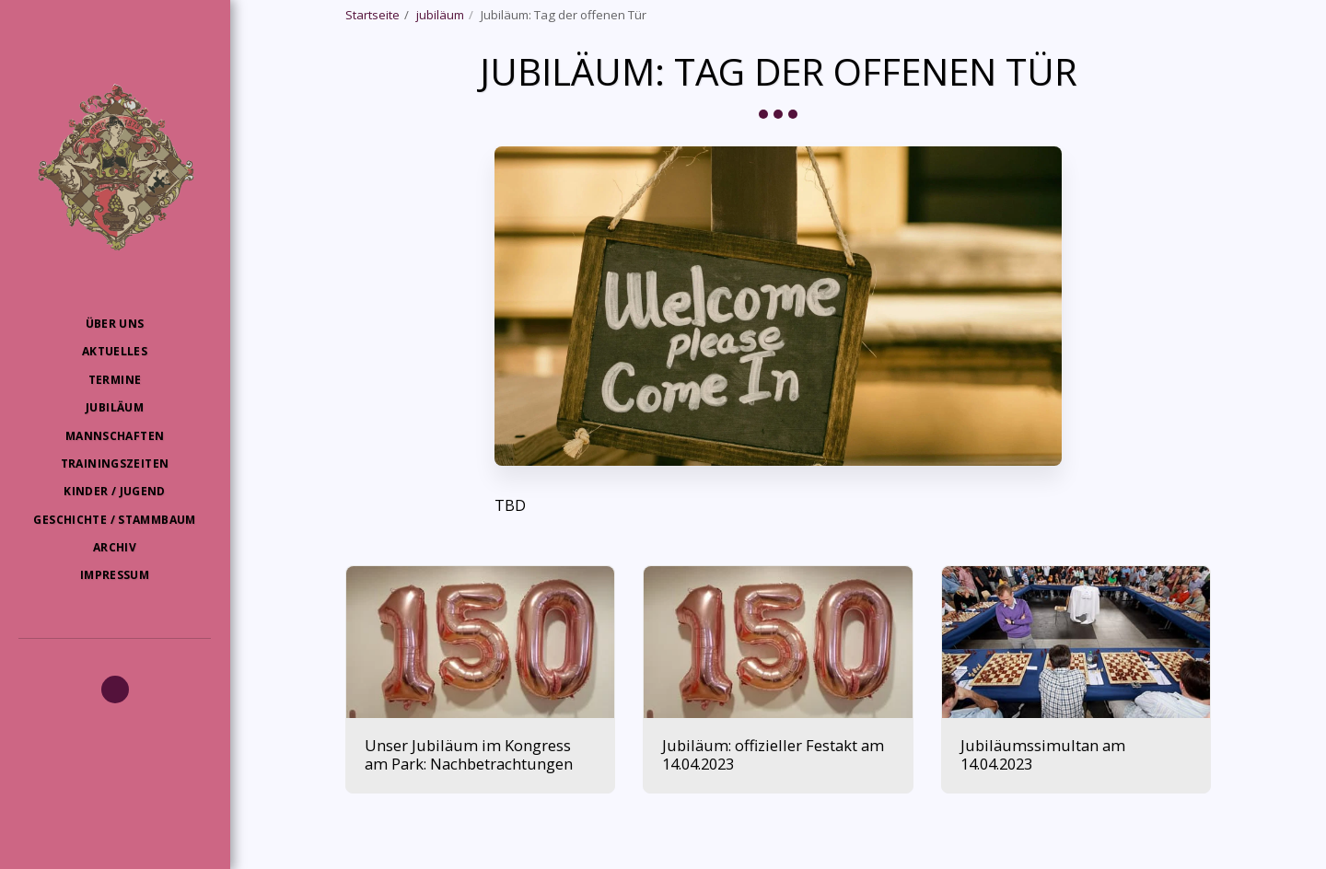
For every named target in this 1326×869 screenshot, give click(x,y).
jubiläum (440, 14)
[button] (115, 689)
